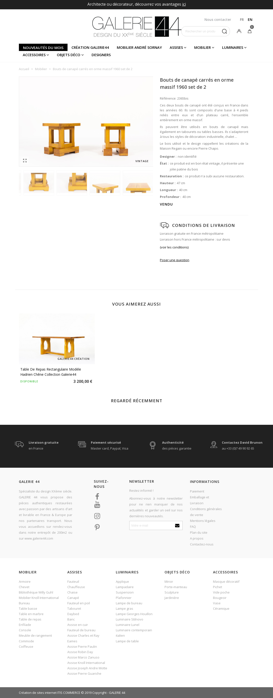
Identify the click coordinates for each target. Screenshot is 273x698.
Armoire (25, 581)
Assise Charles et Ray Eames (83, 638)
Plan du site (198, 532)
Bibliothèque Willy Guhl (36, 592)
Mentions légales (202, 520)
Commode (26, 641)
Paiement (197, 491)
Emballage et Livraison (199, 500)
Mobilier (202, 47)
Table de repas (30, 619)
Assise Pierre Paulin (82, 646)
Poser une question (174, 260)
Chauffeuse (76, 587)
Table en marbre (31, 614)
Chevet (24, 587)
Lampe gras (124, 608)
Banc (71, 619)
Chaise (72, 592)
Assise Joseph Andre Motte (87, 668)
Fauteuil (73, 581)
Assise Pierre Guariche (84, 673)
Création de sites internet (38, 692)
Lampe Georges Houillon (134, 614)
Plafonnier (123, 597)
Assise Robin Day (80, 652)
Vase (217, 603)
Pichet (217, 587)
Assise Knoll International (86, 662)
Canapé (73, 597)
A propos (196, 538)
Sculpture (172, 592)
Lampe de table (127, 641)
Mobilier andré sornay (139, 47)
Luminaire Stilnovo (129, 619)
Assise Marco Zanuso (83, 657)
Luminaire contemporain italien (134, 633)
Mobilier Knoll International (39, 597)
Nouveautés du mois (43, 47)
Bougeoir (219, 597)
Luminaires (232, 47)
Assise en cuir (77, 624)
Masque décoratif (226, 581)
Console (25, 630)
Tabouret (74, 608)
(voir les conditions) (174, 247)
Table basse (28, 608)
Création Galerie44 (90, 47)
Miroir (169, 581)
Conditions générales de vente (206, 512)
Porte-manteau (176, 587)
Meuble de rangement (35, 635)
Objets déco (68, 54)
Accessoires (34, 54)
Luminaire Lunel (127, 624)
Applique (122, 581)
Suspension (125, 592)
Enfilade (25, 624)
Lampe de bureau (129, 603)
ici (184, 4)
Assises (176, 47)
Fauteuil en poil (78, 603)
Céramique (221, 608)
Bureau (24, 603)
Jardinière (172, 597)
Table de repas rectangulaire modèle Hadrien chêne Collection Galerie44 (50, 372)
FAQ (193, 526)
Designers (101, 54)
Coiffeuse (26, 646)
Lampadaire (125, 587)
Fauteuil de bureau (81, 630)
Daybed (73, 614)
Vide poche (221, 592)
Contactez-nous (202, 544)
